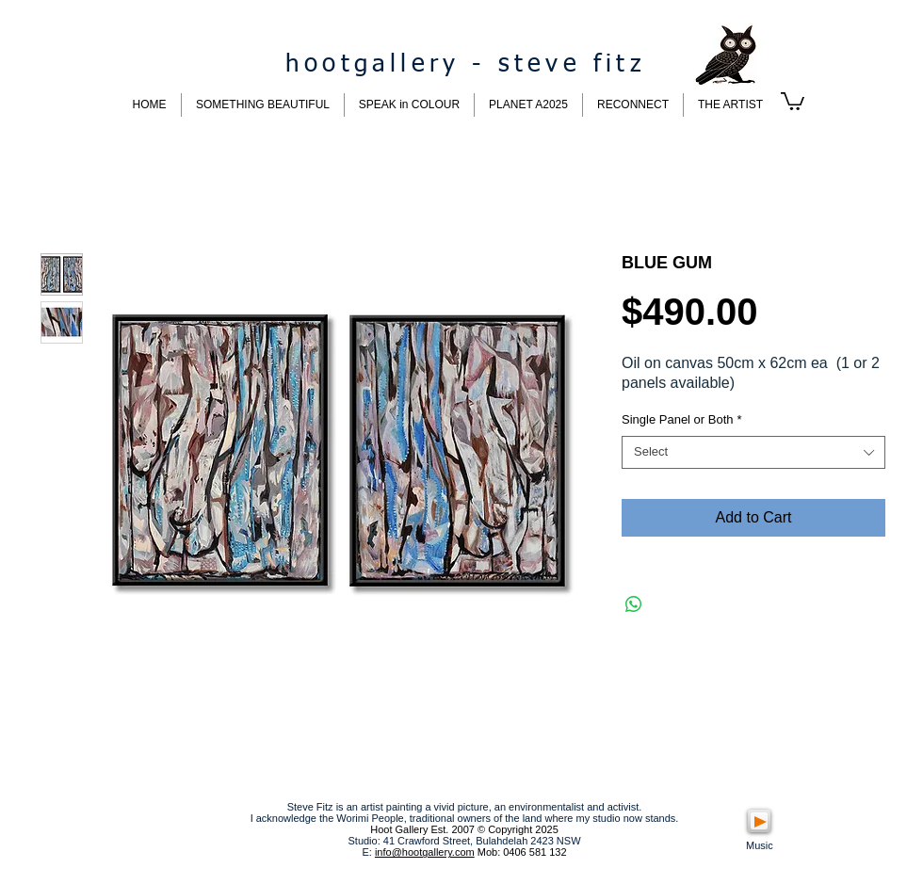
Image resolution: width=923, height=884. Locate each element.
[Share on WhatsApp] (634, 604)
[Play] (759, 821)
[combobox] (753, 452)
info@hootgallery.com (425, 852)
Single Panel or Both (682, 419)
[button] (792, 100)
